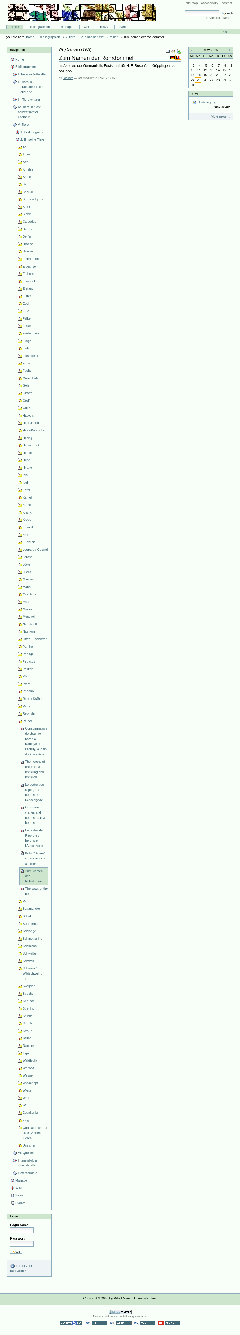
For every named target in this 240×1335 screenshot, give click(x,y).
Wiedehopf (30, 1083)
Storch (27, 1023)
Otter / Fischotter (35, 639)
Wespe (28, 1075)
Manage (67, 27)
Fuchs (27, 370)
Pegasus (29, 661)
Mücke (27, 609)
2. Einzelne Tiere (92, 37)
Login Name (19, 1225)
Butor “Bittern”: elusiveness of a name (35, 858)
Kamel (27, 497)
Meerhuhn (30, 594)
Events (123, 27)
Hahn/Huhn (31, 422)
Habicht (28, 415)
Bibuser (68, 78)
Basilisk (28, 192)
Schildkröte (31, 923)
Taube (27, 1038)
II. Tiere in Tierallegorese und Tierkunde (31, 87)
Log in (226, 31)
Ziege (27, 1120)
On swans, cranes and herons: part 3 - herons (36, 814)
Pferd (26, 684)
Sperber (28, 1001)
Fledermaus (31, 333)
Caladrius (29, 221)
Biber (26, 206)
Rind (26, 901)
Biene (27, 214)
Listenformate (27, 1173)
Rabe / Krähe (32, 698)
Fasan (27, 325)
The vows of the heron (36, 891)
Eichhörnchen (32, 259)
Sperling (28, 1008)
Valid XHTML (120, 1323)
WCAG (95, 1323)
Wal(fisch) (30, 1060)
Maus (27, 587)
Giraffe (27, 393)
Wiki (86, 27)
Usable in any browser (168, 1323)
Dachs (27, 229)
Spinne (28, 1016)
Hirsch (27, 452)
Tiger (26, 1053)
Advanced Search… (220, 18)
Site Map (192, 3)
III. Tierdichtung (29, 99)
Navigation (17, 50)
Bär (25, 184)
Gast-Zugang (211, 105)
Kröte (26, 535)
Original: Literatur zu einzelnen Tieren (35, 1133)
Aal (25, 147)
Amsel (27, 176)
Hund (26, 460)
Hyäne (27, 467)
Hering (27, 438)
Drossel (28, 251)
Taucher (28, 1045)
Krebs (27, 519)
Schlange (29, 931)
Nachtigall (30, 624)
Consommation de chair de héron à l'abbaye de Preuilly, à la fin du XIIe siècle (36, 741)
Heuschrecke (32, 445)
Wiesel (27, 1090)
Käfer (26, 490)
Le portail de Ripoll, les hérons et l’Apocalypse (34, 837)
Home (15, 27)
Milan (26, 601)
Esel (26, 303)
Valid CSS (144, 1323)
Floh (26, 348)
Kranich (28, 512)
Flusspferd (30, 355)
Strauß (27, 1031)
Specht (28, 993)
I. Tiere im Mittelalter (32, 74)
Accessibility (209, 3)
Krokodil (28, 527)
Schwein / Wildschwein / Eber (32, 973)
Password (17, 1238)
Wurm (27, 1105)
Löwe (26, 564)
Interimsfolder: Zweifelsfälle (28, 1163)
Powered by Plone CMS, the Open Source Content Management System (120, 1312)
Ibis (25, 475)
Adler (26, 154)
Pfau (26, 676)
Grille (26, 408)
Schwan (28, 961)
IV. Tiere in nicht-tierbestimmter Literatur (30, 112)
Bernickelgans (33, 199)
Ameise (28, 169)
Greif (26, 400)
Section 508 (71, 1323)
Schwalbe (30, 953)
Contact (227, 3)
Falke (27, 318)
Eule (26, 311)
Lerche (28, 557)
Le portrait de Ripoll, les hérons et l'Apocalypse (34, 792)
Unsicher (29, 1145)
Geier (27, 385)
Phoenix (28, 691)
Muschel (29, 616)
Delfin (27, 236)
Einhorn (28, 273)
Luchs (27, 572)
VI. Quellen (26, 1153)
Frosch (28, 363)
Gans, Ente (31, 378)
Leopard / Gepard (35, 549)
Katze (27, 505)
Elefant (28, 288)
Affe (25, 162)
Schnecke (30, 946)
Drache (28, 244)
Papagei (28, 654)
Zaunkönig (30, 1112)
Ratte (26, 706)
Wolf (26, 1097)
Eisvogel (29, 281)
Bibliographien (40, 27)
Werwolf (28, 1068)
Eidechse (29, 266)
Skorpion (29, 986)
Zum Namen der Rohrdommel (34, 876)
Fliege (27, 341)
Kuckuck (29, 542)
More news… (220, 116)
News (104, 27)
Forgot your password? (21, 1268)
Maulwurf (29, 579)
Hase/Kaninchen (34, 430)
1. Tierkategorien (32, 132)
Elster (27, 296)
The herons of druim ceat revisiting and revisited (35, 769)
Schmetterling (32, 938)
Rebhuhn (29, 713)
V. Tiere (70, 37)
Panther (28, 646)
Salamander (31, 908)
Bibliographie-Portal (82, 12)
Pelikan (28, 669)
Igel (25, 482)
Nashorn (29, 631)
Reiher (114, 37)
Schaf (27, 916)
